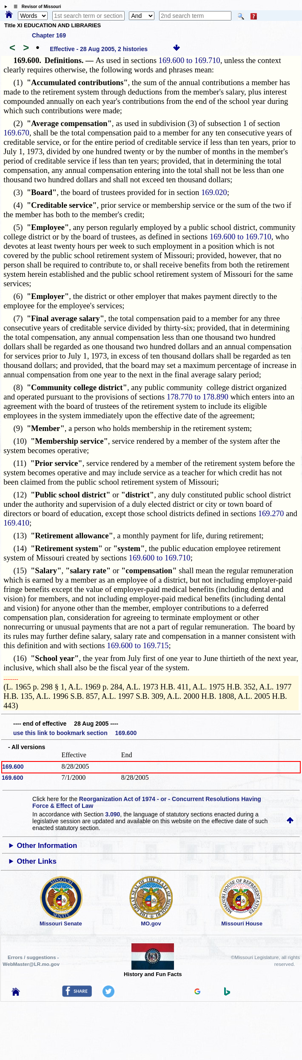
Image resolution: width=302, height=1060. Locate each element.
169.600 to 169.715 (137, 645)
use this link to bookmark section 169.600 (75, 733)
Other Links (37, 861)
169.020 (214, 192)
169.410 (16, 522)
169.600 (13, 766)
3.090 (112, 814)
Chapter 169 (49, 35)
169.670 (16, 132)
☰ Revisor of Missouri (35, 6)
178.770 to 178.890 (197, 396)
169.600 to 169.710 (189, 60)
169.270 (271, 513)
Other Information (47, 846)
